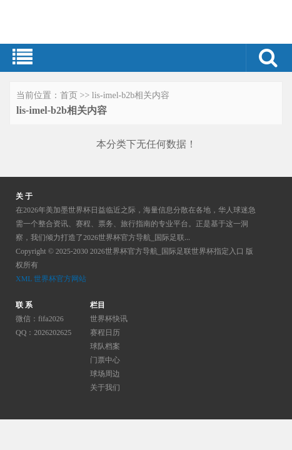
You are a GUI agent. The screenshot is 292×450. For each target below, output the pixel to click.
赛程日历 (105, 332)
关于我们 (105, 387)
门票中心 (105, 360)
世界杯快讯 (109, 318)
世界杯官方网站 (60, 278)
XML (24, 278)
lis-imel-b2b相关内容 (130, 95)
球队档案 (105, 346)
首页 (69, 95)
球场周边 (105, 373)
